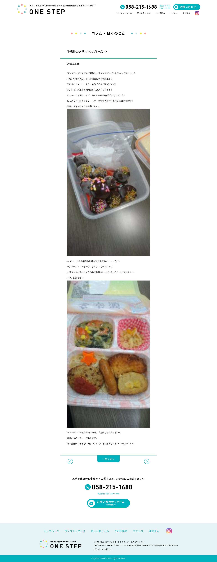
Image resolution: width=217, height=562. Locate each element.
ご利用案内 (160, 13)
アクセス (174, 13)
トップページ (51, 531)
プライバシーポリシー (103, 549)
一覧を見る (108, 460)
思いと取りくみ (144, 13)
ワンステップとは (124, 13)
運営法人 (186, 13)
